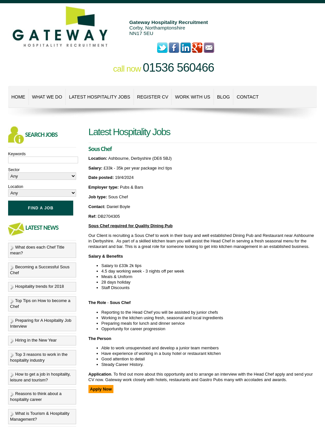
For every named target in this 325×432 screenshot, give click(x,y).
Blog (223, 96)
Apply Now (101, 389)
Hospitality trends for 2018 (39, 286)
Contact (248, 96)
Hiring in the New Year (36, 340)
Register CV (152, 96)
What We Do (47, 96)
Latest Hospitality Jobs (99, 96)
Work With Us (192, 96)
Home (18, 96)
